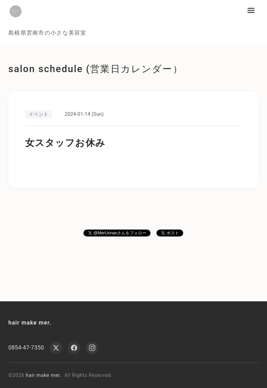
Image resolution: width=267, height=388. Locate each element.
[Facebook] (74, 348)
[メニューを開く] (251, 10)
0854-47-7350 (26, 347)
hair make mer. (29, 322)
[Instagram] (92, 348)
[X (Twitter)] (56, 348)
